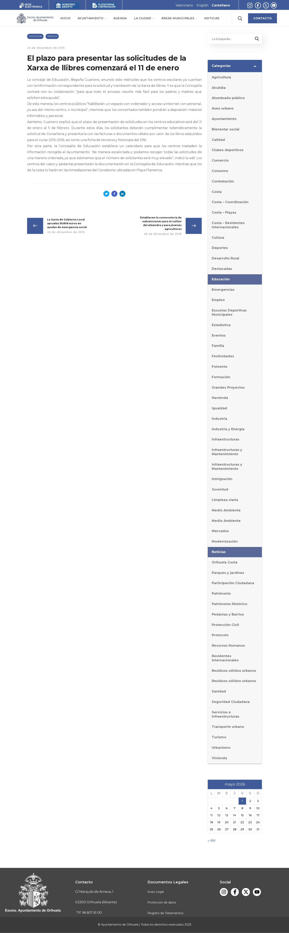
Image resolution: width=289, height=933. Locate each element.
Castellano (221, 5)
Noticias (52, 36)
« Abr (212, 840)
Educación (35, 36)
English (202, 5)
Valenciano (184, 5)
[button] (240, 18)
